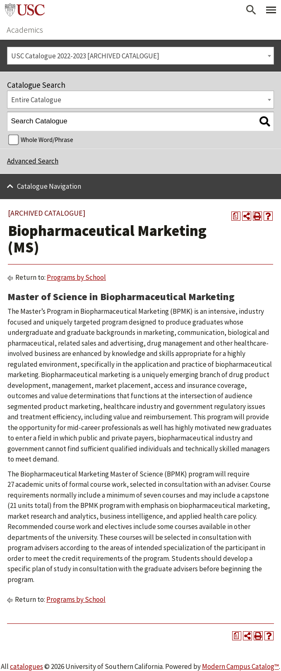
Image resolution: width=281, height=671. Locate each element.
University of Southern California (25, 10)
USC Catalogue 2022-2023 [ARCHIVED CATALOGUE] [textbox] (85, 55)
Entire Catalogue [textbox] (36, 99)
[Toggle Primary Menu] (271, 10)
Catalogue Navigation (49, 186)
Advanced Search (32, 161)
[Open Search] (251, 10)
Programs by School (76, 277)
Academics (25, 29)
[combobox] (140, 56)
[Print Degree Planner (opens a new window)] (235, 216)
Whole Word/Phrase (47, 140)
